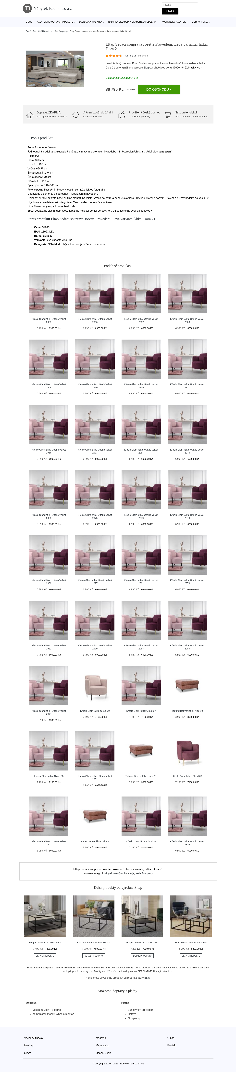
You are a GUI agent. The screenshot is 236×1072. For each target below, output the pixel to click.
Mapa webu (103, 1045)
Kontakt (171, 1045)
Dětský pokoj (200, 22)
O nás (170, 1038)
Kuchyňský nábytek (174, 22)
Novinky (29, 1045)
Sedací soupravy (144, 873)
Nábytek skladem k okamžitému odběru (132, 22)
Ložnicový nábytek (90, 22)
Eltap (146, 67)
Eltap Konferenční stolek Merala (94, 942)
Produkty (37, 31)
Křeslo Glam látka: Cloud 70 (141, 841)
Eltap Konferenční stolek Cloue (191, 942)
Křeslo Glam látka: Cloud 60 (95, 711)
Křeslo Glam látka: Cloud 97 (141, 711)
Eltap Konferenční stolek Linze (142, 942)
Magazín (101, 1038)
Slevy (27, 1053)
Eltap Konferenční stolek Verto (45, 942)
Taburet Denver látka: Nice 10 (187, 711)
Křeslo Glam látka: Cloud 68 (187, 776)
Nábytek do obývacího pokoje (55, 22)
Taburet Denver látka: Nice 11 (141, 776)
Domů (29, 22)
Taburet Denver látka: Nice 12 (95, 841)
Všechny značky (33, 1038)
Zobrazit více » (193, 67)
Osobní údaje (104, 1053)
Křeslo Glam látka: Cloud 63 (48, 776)
